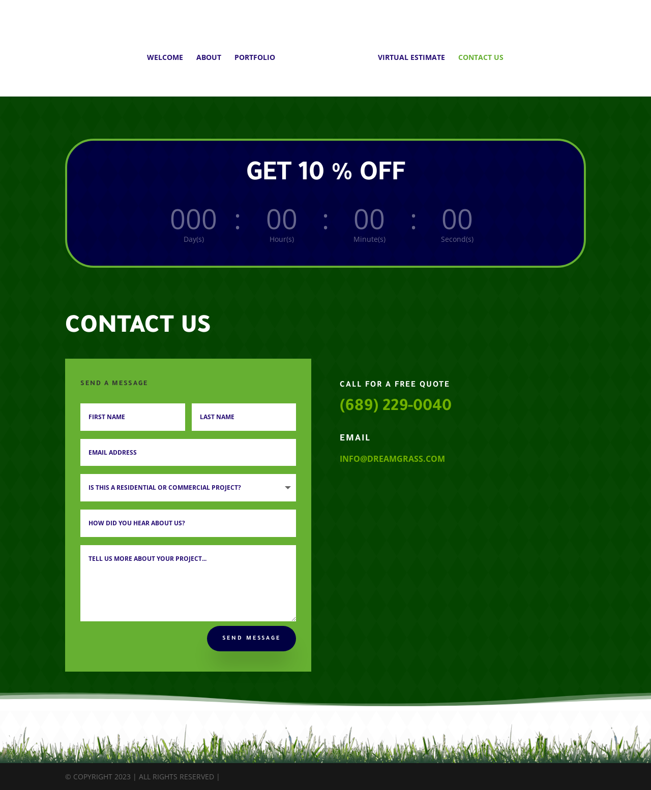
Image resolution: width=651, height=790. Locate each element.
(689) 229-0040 (396, 407)
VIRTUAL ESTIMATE (407, 54)
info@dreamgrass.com (392, 458)
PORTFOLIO (258, 54)
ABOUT (212, 54)
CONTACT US (477, 54)
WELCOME (169, 54)
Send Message (251, 639)
